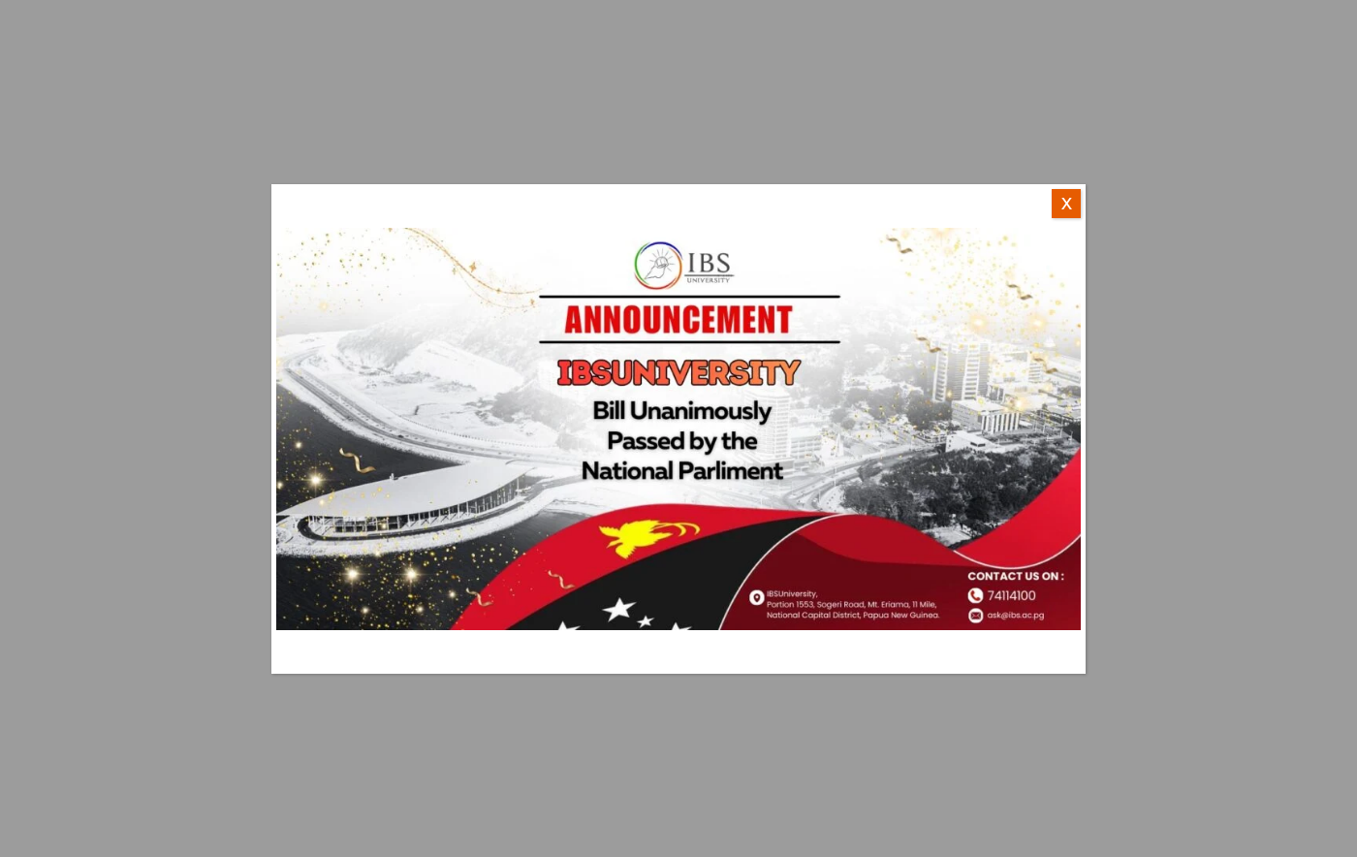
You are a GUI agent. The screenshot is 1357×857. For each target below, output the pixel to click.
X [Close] (1066, 203)
